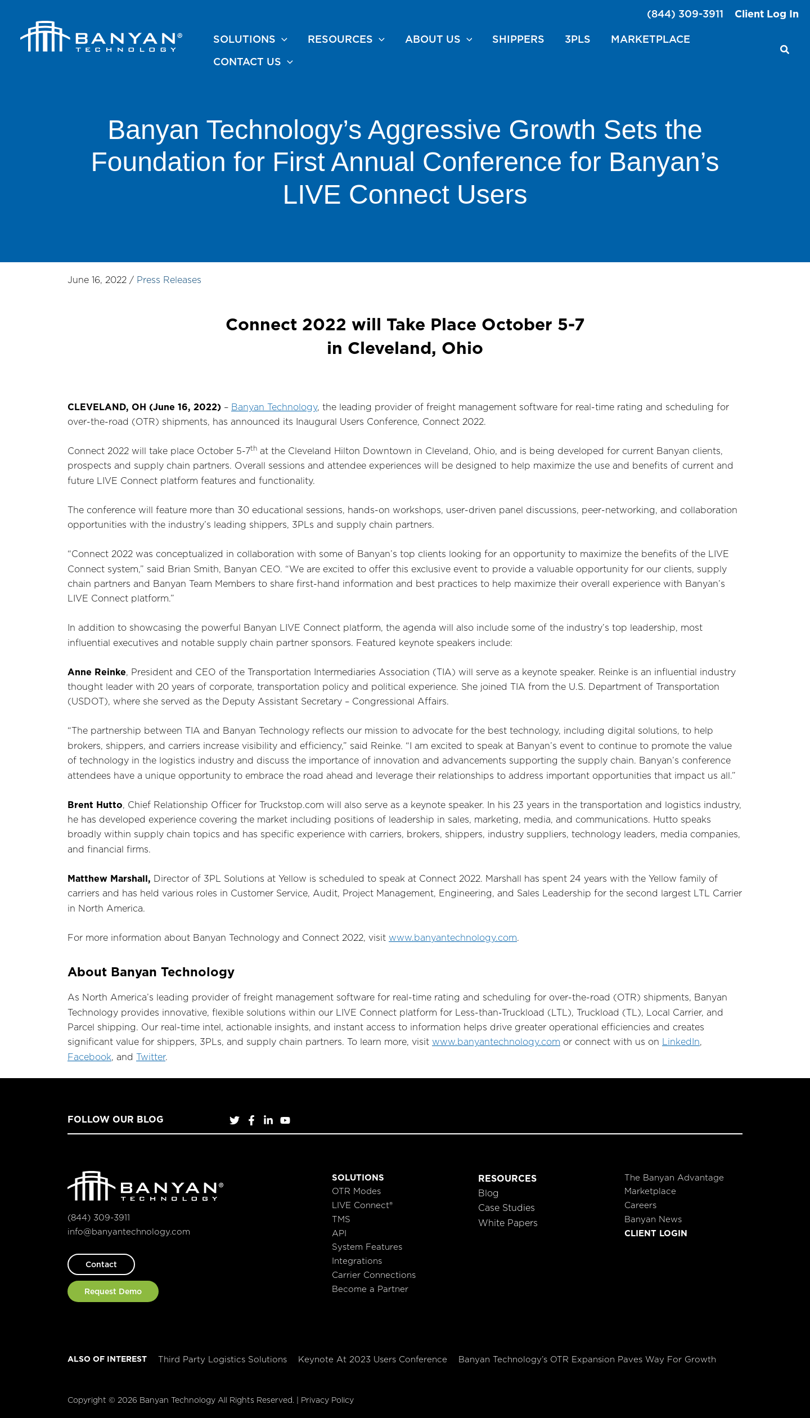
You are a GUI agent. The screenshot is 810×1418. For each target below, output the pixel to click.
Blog (488, 1193)
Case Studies (506, 1207)
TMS (341, 1219)
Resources (507, 1178)
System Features (367, 1247)
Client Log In (767, 14)
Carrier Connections (374, 1275)
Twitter (150, 1057)
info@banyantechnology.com (129, 1231)
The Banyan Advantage (674, 1177)
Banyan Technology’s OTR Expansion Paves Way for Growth (587, 1359)
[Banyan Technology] (101, 35)
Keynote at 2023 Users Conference (372, 1359)
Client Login (655, 1233)
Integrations (357, 1261)
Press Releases (169, 279)
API (339, 1233)
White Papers (508, 1223)
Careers (640, 1205)
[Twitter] (235, 1120)
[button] (281, 39)
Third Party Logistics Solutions (222, 1359)
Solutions (358, 1177)
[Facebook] (251, 1120)
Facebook (89, 1057)
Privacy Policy (327, 1400)
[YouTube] (285, 1120)
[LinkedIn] (268, 1120)
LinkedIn (681, 1041)
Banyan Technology (274, 407)
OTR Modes (356, 1191)
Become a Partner (370, 1289)
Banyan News (653, 1219)
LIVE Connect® (362, 1205)
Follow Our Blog (116, 1119)
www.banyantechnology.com (453, 937)
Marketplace (650, 1191)
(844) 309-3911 (685, 14)
